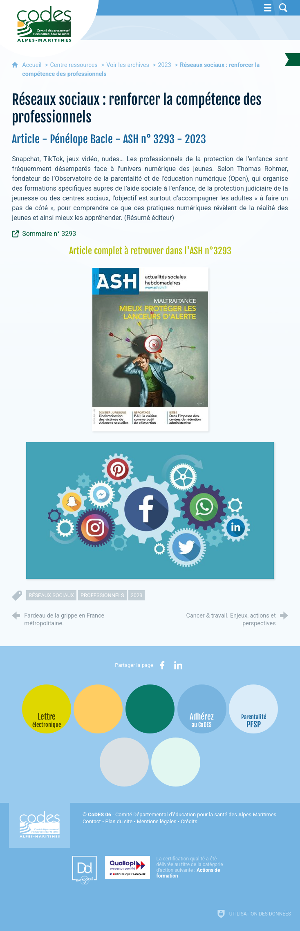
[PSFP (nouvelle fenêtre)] (253, 708)
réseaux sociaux (51, 595)
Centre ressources (73, 65)
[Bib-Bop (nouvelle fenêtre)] (150, 708)
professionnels (102, 595)
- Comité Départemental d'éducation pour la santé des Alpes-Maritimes (182, 814)
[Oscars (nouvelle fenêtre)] (175, 762)
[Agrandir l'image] (150, 349)
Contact (92, 821)
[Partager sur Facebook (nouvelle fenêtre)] (162, 665)
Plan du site (118, 821)
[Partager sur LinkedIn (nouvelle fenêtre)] (178, 665)
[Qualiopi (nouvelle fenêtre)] (166, 867)
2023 (164, 65)
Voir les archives (127, 65)
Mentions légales (157, 821)
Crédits (189, 821)
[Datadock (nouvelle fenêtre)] (84, 870)
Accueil (32, 65)
